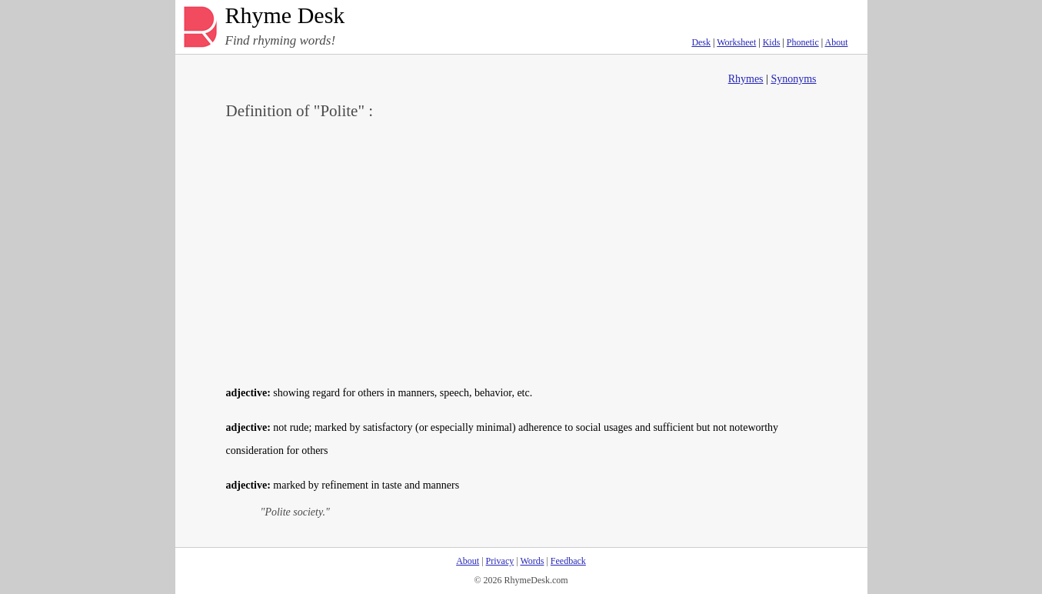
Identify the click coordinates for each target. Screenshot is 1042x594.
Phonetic (803, 42)
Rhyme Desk (285, 16)
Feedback (568, 561)
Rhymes (746, 79)
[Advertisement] (521, 251)
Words (532, 561)
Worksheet (736, 42)
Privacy (500, 561)
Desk (701, 42)
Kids (772, 42)
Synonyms (793, 79)
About (836, 42)
